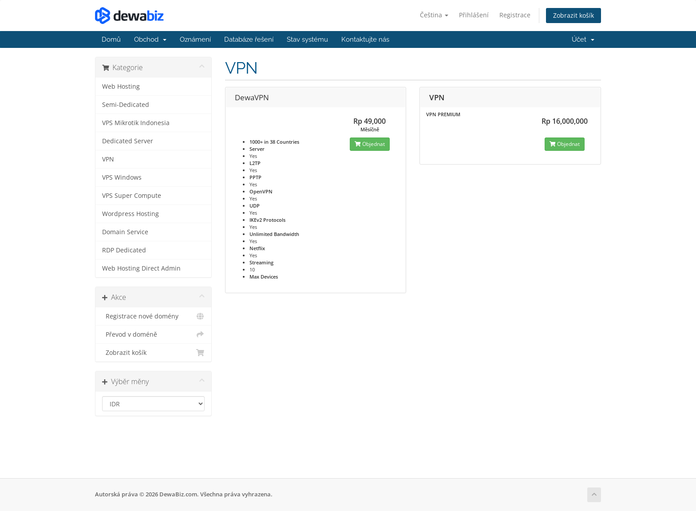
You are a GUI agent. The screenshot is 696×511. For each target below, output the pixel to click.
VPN (108, 159)
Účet (583, 39)
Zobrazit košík (573, 15)
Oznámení (195, 39)
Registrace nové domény (153, 316)
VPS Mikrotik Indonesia (136, 123)
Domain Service (125, 232)
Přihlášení (474, 15)
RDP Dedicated (124, 250)
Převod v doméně (153, 334)
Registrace (514, 15)
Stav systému (307, 39)
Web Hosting (121, 86)
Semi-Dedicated (125, 105)
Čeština (434, 15)
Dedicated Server (127, 141)
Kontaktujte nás (365, 39)
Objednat (370, 144)
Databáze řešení (248, 39)
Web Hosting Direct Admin (141, 268)
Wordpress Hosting (130, 214)
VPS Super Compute (131, 196)
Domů (111, 39)
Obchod (150, 39)
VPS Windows (122, 177)
